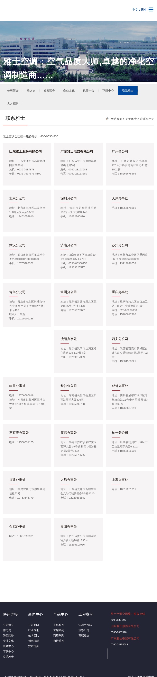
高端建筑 (83, 635)
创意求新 (33, 640)
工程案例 (85, 614)
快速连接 (10, 614)
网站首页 (116, 118)
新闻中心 (35, 614)
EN (143, 9)
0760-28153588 (119, 644)
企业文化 (69, 90)
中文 (135, 9)
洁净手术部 (85, 624)
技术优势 (33, 646)
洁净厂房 (83, 630)
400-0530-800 (118, 619)
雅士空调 (26, 11)
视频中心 (88, 90)
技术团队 (33, 635)
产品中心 (60, 614)
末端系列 (58, 630)
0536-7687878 (119, 632)
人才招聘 (13, 103)
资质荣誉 (49, 90)
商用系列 (58, 635)
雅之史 (31, 90)
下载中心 (108, 90)
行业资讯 (33, 630)
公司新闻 (33, 624)
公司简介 (13, 90)
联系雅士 (127, 90)
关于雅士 (131, 118)
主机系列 (58, 624)
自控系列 (58, 640)
